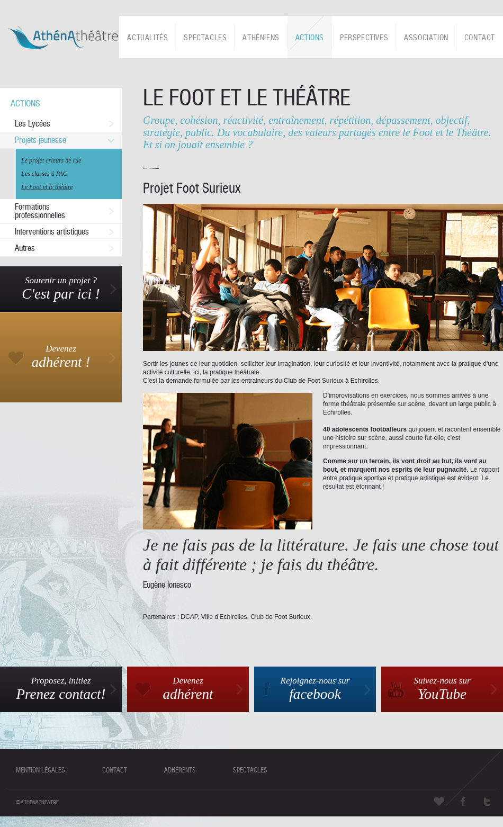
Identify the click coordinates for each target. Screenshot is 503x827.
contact (114, 770)
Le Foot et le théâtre (47, 187)
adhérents (180, 770)
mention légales (40, 770)
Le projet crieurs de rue (51, 160)
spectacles (250, 770)
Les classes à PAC (44, 173)
